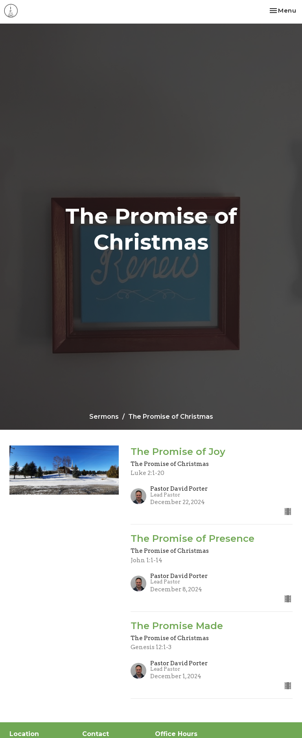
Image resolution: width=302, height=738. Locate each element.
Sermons (104, 416)
